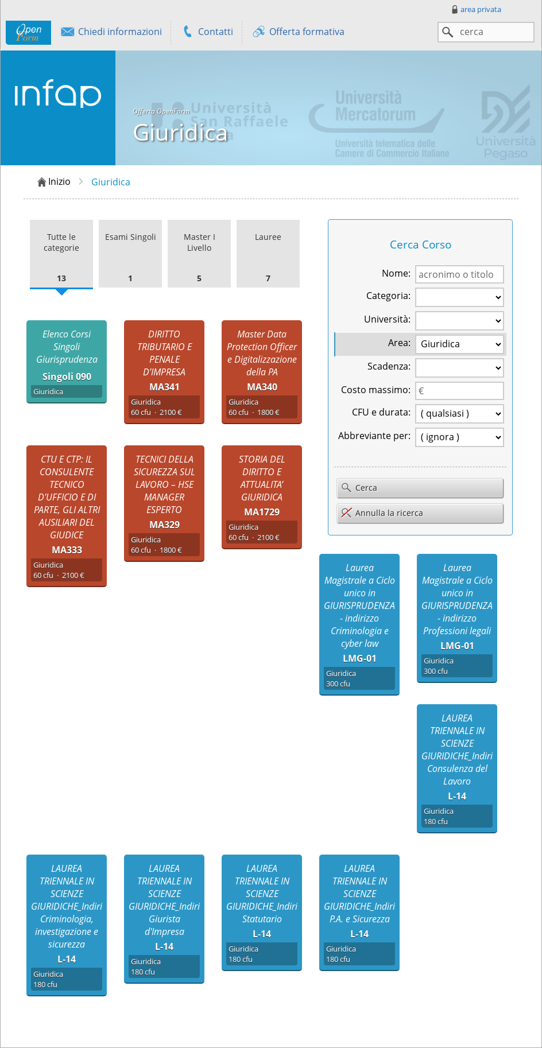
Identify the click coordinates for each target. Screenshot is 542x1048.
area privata (475, 9)
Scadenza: (389, 366)
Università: (387, 319)
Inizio (53, 182)
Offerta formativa (297, 33)
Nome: (396, 273)
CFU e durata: (381, 412)
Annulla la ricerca (381, 512)
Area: (399, 342)
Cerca (358, 488)
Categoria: (388, 295)
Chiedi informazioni (111, 33)
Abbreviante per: (374, 435)
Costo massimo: (376, 389)
